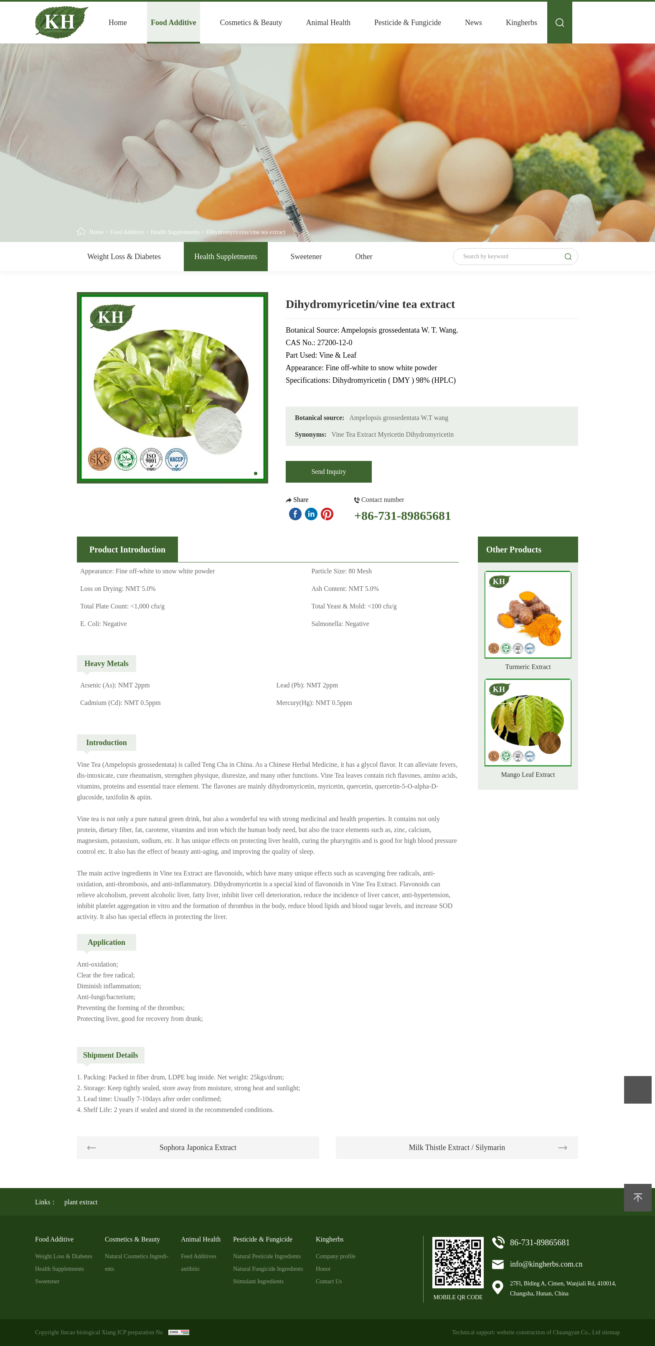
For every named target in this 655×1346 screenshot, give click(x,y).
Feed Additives (198, 1256)
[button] (255, 473)
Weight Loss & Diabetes (124, 256)
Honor (323, 1269)
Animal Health (328, 22)
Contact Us (329, 1281)
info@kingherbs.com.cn (546, 1264)
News (473, 22)
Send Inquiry (328, 471)
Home (118, 22)
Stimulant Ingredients (258, 1281)
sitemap (611, 1332)
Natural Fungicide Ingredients (268, 1269)
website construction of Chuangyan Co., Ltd (548, 1332)
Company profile (335, 1256)
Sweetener (306, 256)
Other (363, 256)
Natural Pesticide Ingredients (267, 1256)
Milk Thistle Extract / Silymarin (457, 1147)
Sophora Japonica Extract (198, 1147)
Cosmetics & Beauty (251, 22)
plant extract (81, 1202)
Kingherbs (521, 22)
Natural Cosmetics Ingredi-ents (136, 1262)
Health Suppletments (175, 232)
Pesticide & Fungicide (407, 22)
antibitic (190, 1269)
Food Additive (173, 22)
